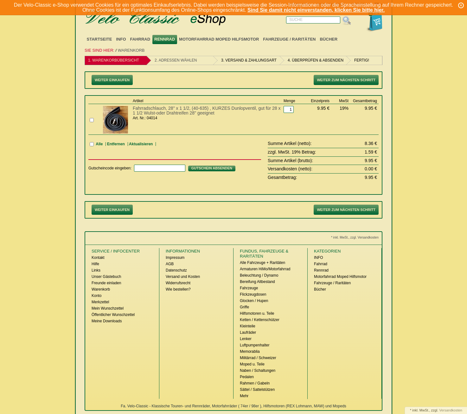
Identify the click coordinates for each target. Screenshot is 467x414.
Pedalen (247, 377)
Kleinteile (247, 326)
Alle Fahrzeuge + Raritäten (262, 262)
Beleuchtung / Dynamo (259, 275)
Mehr (244, 396)
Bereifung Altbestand (257, 281)
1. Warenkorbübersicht (113, 60)
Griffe (244, 307)
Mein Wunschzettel (108, 308)
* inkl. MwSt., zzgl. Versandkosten (355, 237)
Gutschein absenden (211, 168)
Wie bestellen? (178, 289)
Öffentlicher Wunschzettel (113, 314)
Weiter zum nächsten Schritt (346, 80)
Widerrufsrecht (178, 283)
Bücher (328, 39)
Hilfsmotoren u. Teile (257, 313)
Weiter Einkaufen (112, 80)
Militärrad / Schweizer (258, 358)
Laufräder (248, 332)
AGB (170, 264)
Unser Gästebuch (106, 276)
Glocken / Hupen (254, 301)
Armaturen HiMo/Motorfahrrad (265, 269)
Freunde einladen (106, 283)
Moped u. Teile (252, 364)
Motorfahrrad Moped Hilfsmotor (219, 39)
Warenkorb (131, 50)
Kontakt (98, 257)
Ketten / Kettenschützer (259, 320)
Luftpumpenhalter (254, 345)
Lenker (246, 339)
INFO (121, 39)
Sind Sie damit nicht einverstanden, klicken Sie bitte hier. (316, 10)
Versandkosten (450, 410)
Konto (96, 295)
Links (96, 270)
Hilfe (95, 264)
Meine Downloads (107, 321)
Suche (296, 19)
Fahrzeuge (249, 288)
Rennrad (164, 39)
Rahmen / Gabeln (255, 383)
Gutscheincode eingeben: (109, 168)
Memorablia (250, 351)
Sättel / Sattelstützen (257, 389)
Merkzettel (100, 302)
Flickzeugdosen (253, 294)
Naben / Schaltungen (257, 370)
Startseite (99, 39)
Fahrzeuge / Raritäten (289, 39)
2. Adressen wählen (176, 60)
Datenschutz (176, 270)
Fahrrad (140, 39)
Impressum (175, 257)
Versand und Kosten (183, 276)
